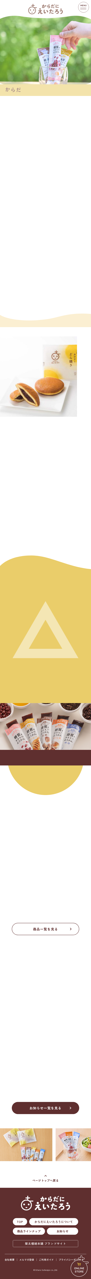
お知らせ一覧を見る (45, 1108)
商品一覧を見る (45, 929)
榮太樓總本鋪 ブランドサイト (45, 1243)
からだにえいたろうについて (54, 1222)
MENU (83, 6)
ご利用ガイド (46, 1259)
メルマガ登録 (26, 1259)
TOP (20, 1222)
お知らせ (62, 1231)
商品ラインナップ (29, 1231)
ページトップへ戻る (45, 1180)
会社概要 (10, 1259)
